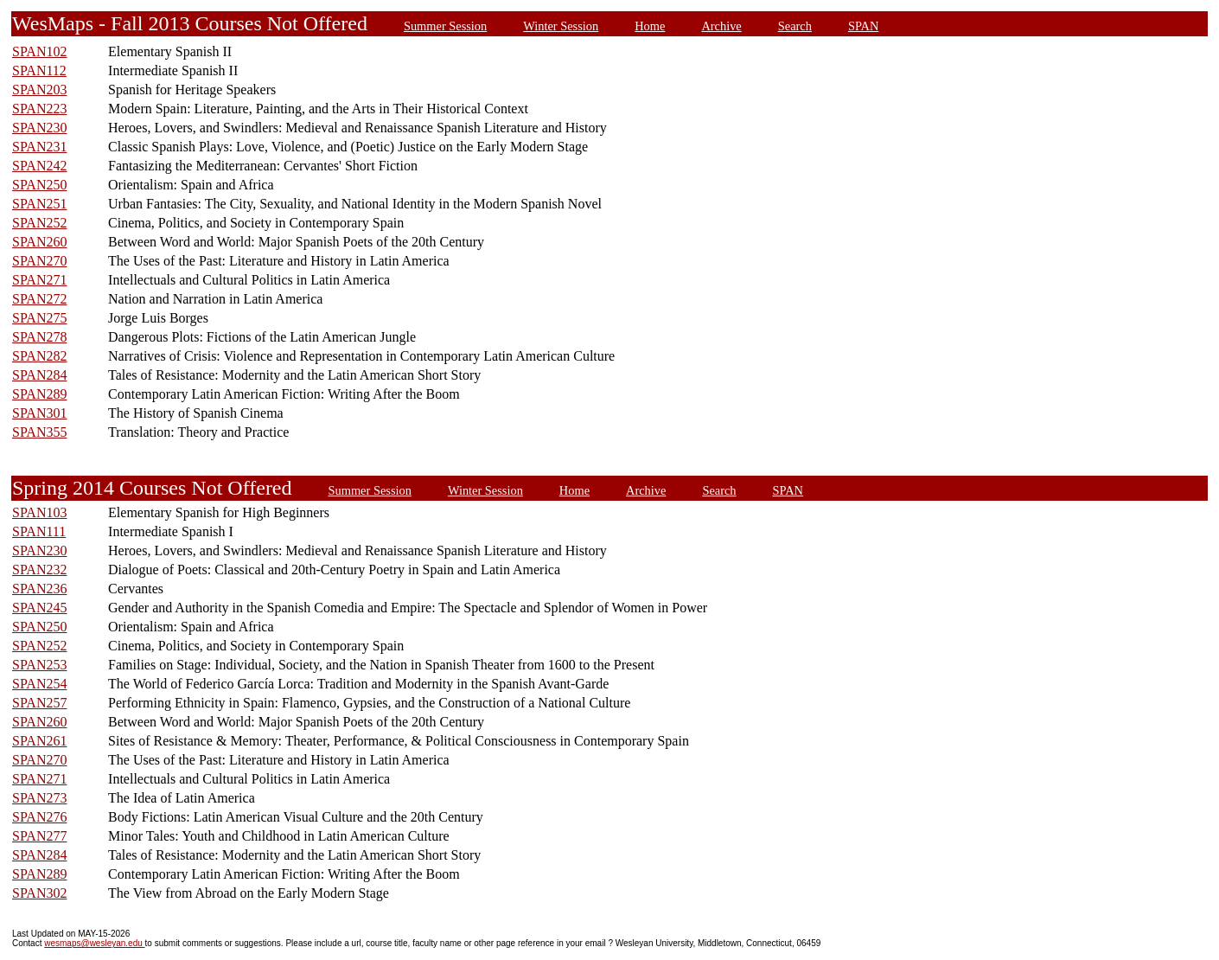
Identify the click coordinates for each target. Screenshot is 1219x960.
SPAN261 (39, 740)
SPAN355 (39, 432)
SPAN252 (39, 222)
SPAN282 (39, 356)
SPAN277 (39, 836)
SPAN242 (39, 165)
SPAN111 (39, 531)
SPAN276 (39, 817)
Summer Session (445, 26)
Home (650, 26)
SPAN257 (39, 702)
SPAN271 (39, 279)
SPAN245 (39, 607)
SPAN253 (39, 664)
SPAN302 (39, 893)
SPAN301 (39, 413)
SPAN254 (39, 683)
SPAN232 (39, 569)
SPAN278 (39, 337)
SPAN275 (39, 317)
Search (795, 26)
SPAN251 (39, 203)
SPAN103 (39, 512)
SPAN (863, 26)
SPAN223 (39, 108)
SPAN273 (39, 797)
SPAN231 (39, 146)
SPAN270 (39, 260)
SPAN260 (39, 241)
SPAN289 (39, 394)
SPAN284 (39, 375)
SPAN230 (39, 127)
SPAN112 (39, 70)
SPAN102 (39, 51)
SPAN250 (39, 184)
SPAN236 (39, 588)
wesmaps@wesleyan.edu (94, 943)
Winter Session (560, 26)
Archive (721, 26)
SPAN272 (39, 298)
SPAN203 (39, 89)
